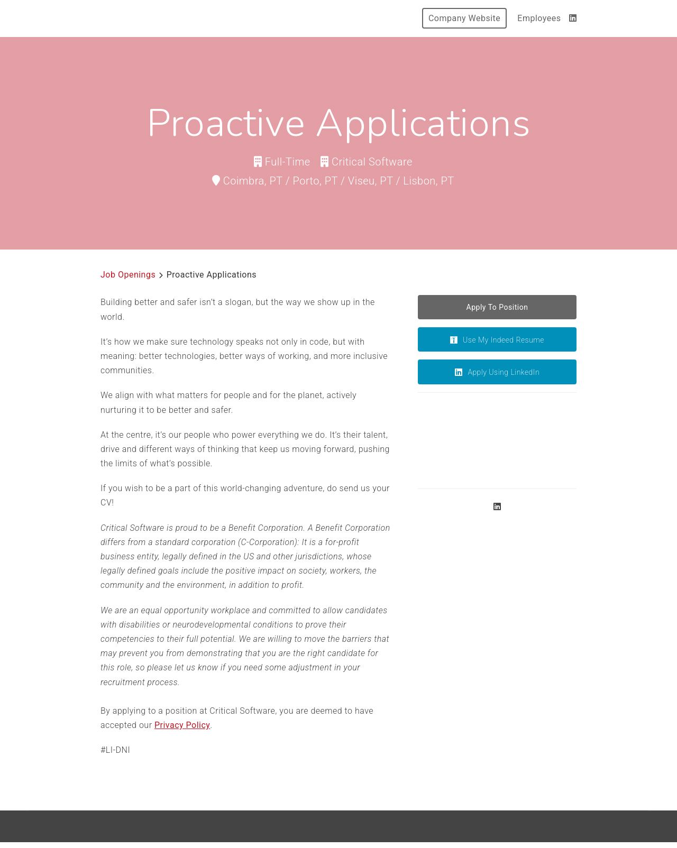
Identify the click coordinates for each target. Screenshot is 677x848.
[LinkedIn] (573, 18)
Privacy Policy (182, 725)
